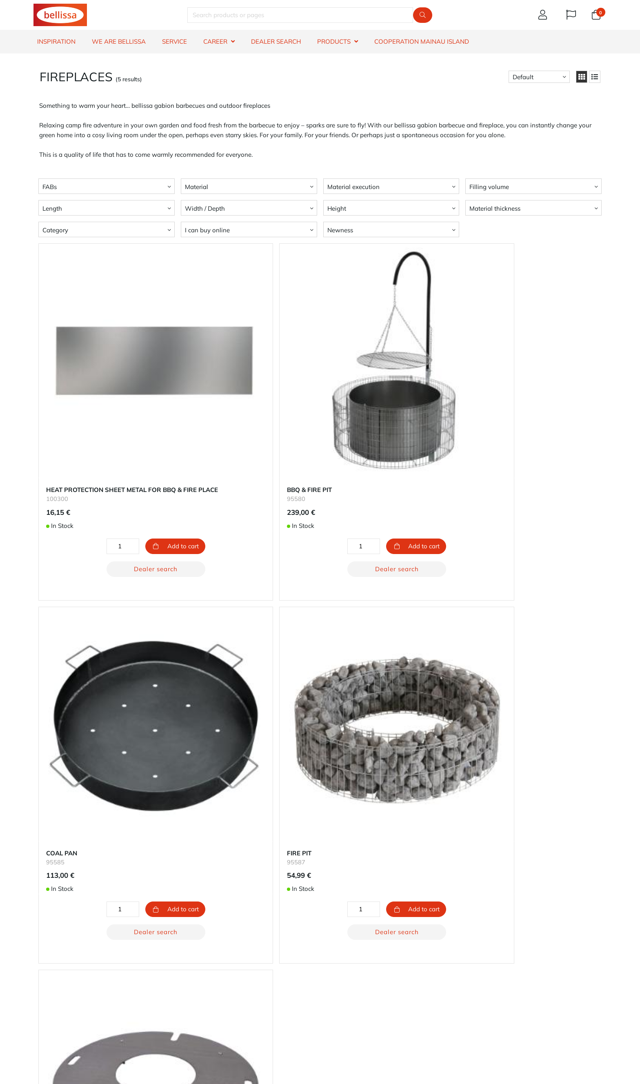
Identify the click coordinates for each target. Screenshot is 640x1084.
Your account (196, 941)
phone (401, 1025)
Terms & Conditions (60, 1000)
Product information (61, 980)
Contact (44, 941)
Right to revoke (54, 990)
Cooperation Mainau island (421, 41)
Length (52, 208)
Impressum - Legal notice (358, 980)
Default (523, 77)
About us (336, 941)
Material (196, 187)
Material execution (353, 187)
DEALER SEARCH (276, 41)
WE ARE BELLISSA (119, 41)
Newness (340, 230)
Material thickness (494, 208)
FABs (49, 187)
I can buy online (207, 230)
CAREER (215, 41)
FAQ (39, 970)
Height (336, 208)
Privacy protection (348, 970)
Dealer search (130, 517)
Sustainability (342, 951)
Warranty (46, 951)
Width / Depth (205, 208)
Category (55, 230)
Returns (189, 970)
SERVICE (174, 41)
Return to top (320, 872)
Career (332, 960)
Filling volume (489, 187)
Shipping (190, 960)
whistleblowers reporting (68, 1009)
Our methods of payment (213, 951)
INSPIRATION (56, 41)
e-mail (346, 1025)
